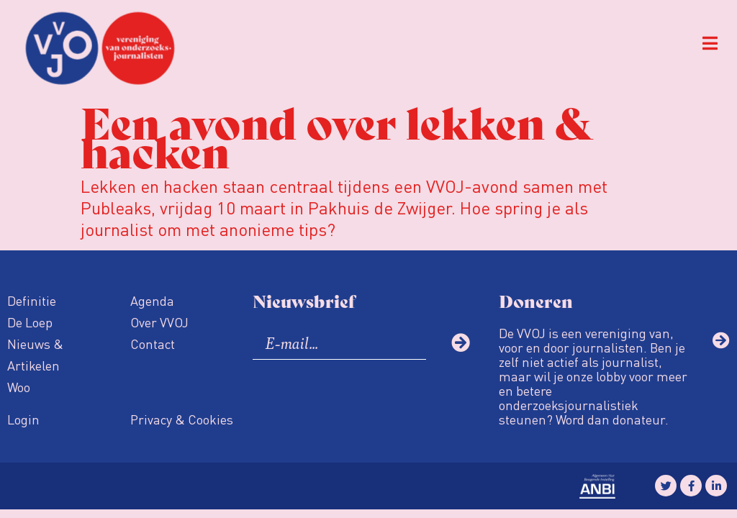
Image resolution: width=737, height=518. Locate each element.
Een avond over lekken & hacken (337, 135)
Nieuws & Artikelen (35, 354)
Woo (18, 386)
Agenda (152, 300)
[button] (710, 43)
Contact (152, 343)
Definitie (31, 300)
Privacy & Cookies (181, 419)
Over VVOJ (159, 322)
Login (23, 419)
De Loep (30, 322)
